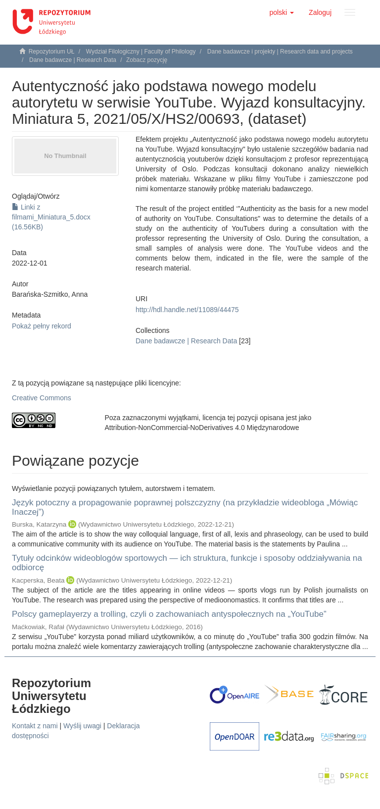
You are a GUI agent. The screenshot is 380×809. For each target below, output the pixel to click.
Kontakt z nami (35, 726)
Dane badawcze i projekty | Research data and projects (280, 51)
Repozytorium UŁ (52, 51)
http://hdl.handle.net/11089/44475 (187, 310)
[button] (281, 12)
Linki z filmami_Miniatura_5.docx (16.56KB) (51, 217)
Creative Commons (41, 398)
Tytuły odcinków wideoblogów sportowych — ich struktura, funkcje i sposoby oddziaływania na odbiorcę (187, 562)
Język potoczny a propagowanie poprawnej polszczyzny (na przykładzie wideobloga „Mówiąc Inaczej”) (185, 507)
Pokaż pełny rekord (41, 326)
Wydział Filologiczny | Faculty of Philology (141, 51)
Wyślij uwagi (82, 726)
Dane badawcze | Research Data (72, 59)
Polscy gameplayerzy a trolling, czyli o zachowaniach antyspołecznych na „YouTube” (169, 614)
